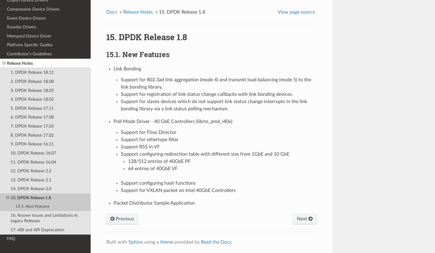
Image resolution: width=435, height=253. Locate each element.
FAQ (11, 238)
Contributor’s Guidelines (29, 54)
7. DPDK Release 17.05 (32, 126)
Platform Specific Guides (30, 45)
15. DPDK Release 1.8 (28, 198)
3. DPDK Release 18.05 (32, 90)
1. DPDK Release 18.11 (32, 72)
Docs (111, 12)
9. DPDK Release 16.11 (32, 144)
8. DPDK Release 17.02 (32, 135)
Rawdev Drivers (21, 27)
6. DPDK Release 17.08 (32, 117)
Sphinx (135, 242)
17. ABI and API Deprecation (37, 230)
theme (166, 242)
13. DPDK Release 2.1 (31, 180)
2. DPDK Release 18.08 (32, 81)
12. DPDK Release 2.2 (31, 171)
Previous (122, 218)
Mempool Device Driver (29, 36)
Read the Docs (216, 242)
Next (305, 218)
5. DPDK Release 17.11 (32, 108)
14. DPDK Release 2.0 (31, 189)
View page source (296, 12)
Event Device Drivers (26, 18)
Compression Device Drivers (33, 9)
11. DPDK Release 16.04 (33, 162)
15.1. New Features (33, 207)
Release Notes (18, 63)
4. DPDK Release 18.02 (32, 99)
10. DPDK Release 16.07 (33, 153)
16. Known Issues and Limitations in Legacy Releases (44, 218)
